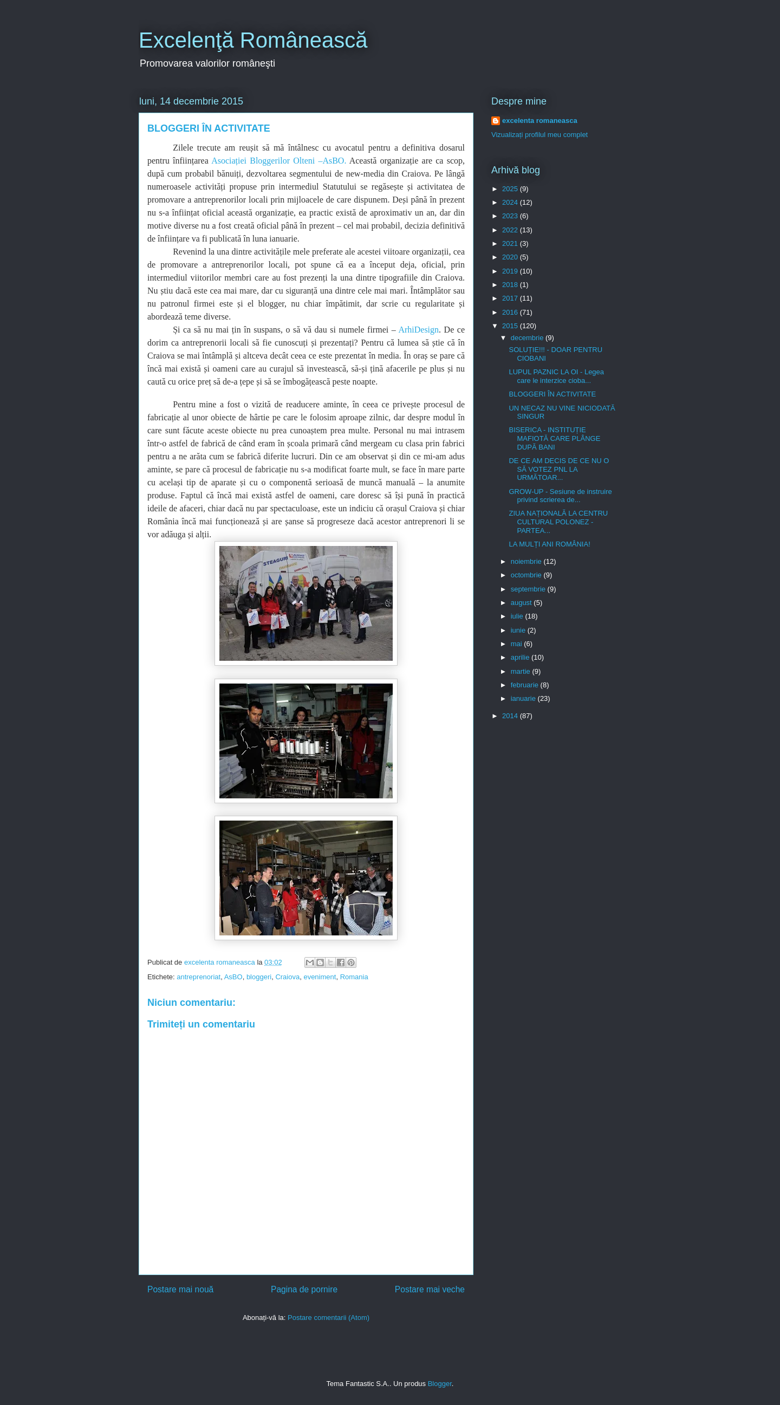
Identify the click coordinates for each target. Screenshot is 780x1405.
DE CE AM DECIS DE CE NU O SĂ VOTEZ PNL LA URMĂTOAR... (559, 469)
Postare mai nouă (180, 1289)
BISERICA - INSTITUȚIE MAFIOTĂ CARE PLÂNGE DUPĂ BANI (554, 438)
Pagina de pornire (304, 1289)
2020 (511, 257)
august (522, 603)
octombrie (527, 575)
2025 (511, 189)
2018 (511, 285)
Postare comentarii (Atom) (328, 1317)
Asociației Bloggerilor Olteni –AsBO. (278, 160)
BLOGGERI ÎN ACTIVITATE (552, 394)
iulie (518, 616)
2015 (511, 326)
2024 (511, 202)
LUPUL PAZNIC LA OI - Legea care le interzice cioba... (556, 376)
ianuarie (524, 698)
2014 (511, 716)
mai (517, 644)
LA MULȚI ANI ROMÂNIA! (549, 544)
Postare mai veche (430, 1289)
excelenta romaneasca (539, 120)
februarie (526, 685)
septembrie (529, 589)
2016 (511, 312)
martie (521, 671)
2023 (511, 216)
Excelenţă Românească (253, 40)
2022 (511, 230)
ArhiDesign (418, 329)
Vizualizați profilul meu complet (539, 135)
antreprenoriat (198, 977)
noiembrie (527, 561)
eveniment (319, 977)
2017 (511, 298)
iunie (519, 630)
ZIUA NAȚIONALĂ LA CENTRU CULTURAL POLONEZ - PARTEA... (558, 521)
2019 (511, 271)
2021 (511, 243)
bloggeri (258, 977)
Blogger (440, 1384)
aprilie (521, 657)
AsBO (233, 977)
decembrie (528, 338)
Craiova (287, 977)
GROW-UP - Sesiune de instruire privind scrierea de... (560, 495)
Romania (354, 977)
